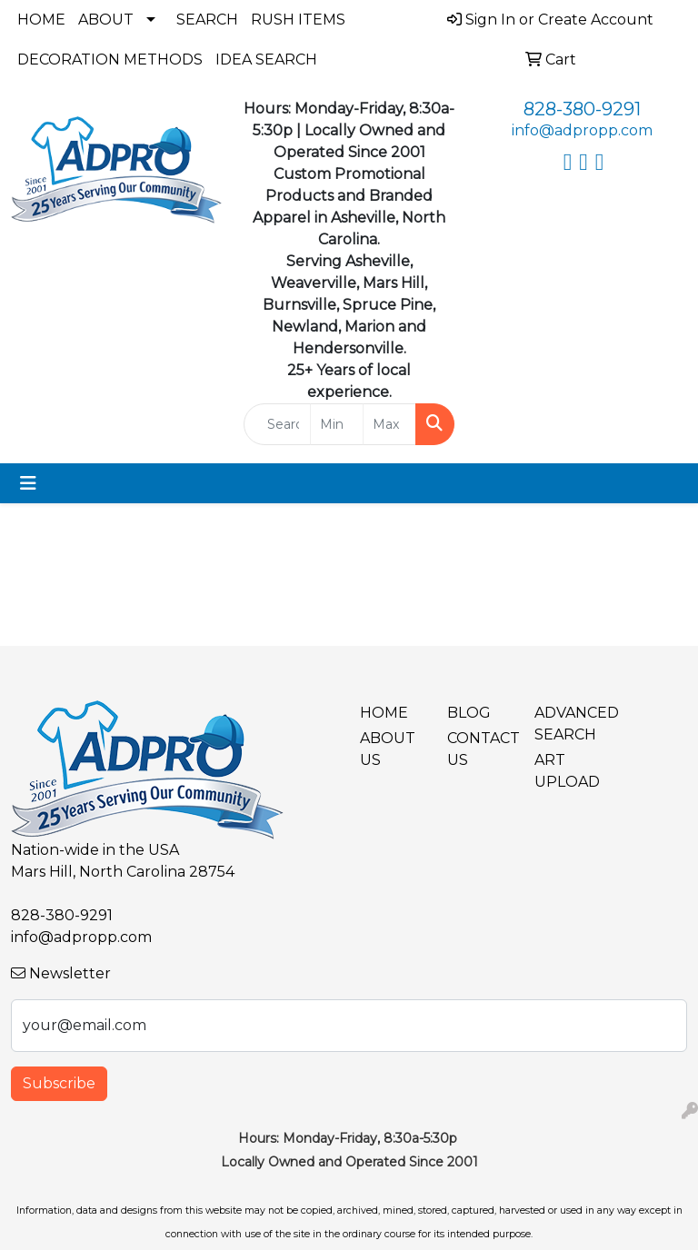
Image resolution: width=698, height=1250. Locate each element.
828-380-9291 (582, 109)
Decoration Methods (110, 59)
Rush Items (298, 19)
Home (41, 19)
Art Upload (567, 770)
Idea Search (266, 59)
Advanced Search (567, 723)
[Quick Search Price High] (389, 424)
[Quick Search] (277, 424)
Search (207, 19)
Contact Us (480, 749)
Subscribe (59, 1083)
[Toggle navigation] (28, 483)
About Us (387, 749)
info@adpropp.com (582, 130)
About (106, 19)
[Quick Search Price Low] (337, 424)
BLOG (469, 712)
